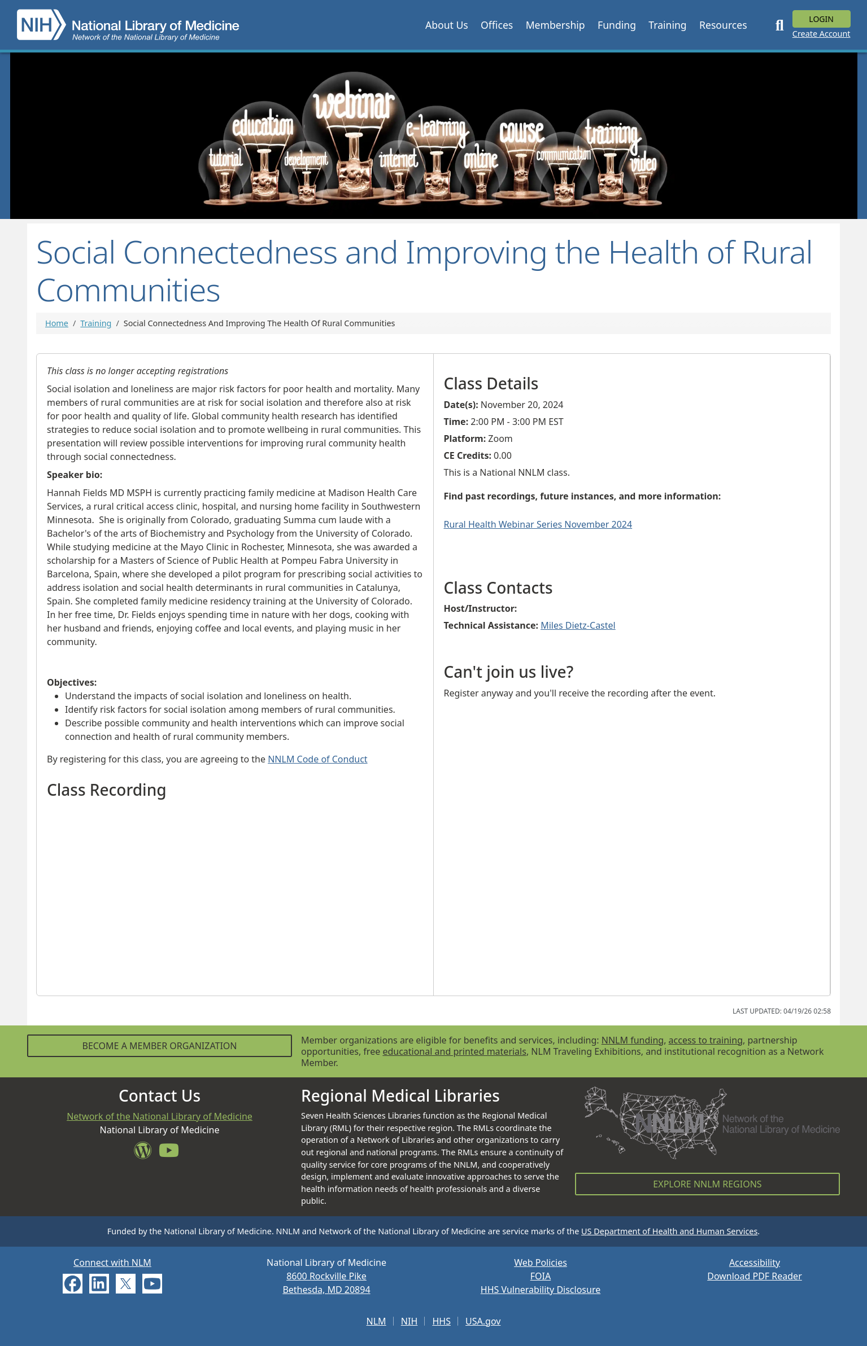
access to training (706, 1040)
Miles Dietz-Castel (578, 625)
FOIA (540, 1276)
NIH (409, 1321)
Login (821, 19)
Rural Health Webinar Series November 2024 (538, 524)
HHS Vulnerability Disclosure (540, 1289)
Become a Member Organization (159, 1046)
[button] (446, 25)
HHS (441, 1321)
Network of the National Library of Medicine (159, 1116)
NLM (376, 1321)
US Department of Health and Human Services (669, 1231)
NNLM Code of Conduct (317, 759)
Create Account (821, 33)
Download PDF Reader (754, 1276)
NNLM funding (633, 1040)
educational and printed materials (454, 1051)
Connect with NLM (112, 1262)
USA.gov (482, 1321)
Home (56, 323)
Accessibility (754, 1262)
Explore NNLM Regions (707, 1184)
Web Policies (540, 1262)
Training (95, 323)
